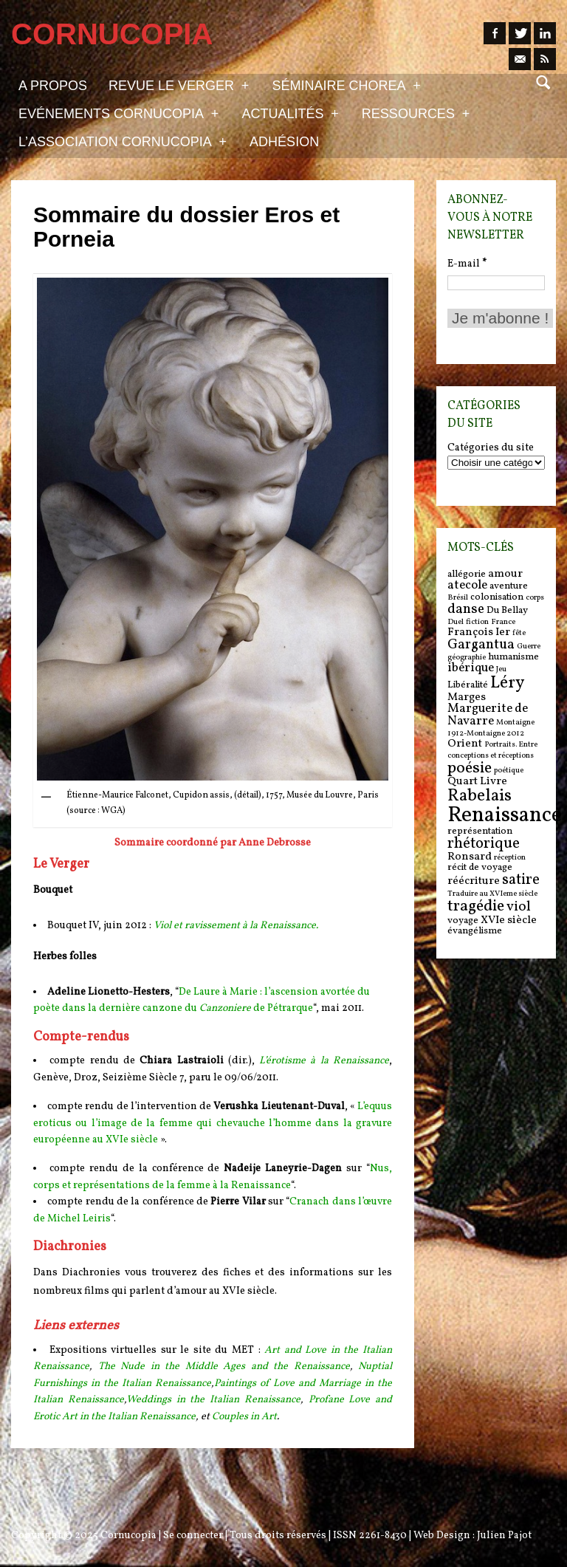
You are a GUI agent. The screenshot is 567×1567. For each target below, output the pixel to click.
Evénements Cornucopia (118, 113)
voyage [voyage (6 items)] (462, 920)
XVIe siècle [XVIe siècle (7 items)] (509, 920)
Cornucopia (128, 1536)
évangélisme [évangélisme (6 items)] (474, 931)
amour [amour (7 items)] (505, 574)
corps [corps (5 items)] (535, 597)
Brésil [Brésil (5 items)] (457, 597)
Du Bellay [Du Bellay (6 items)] (507, 610)
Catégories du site (490, 448)
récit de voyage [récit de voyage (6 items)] (479, 867)
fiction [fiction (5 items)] (477, 622)
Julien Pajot (504, 1536)
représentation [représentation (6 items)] (479, 831)
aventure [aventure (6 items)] (508, 586)
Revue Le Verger (179, 85)
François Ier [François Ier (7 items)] (478, 632)
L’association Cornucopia (122, 141)
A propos (52, 85)
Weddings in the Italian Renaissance (213, 1400)
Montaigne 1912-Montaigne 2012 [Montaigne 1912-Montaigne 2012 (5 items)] (491, 728)
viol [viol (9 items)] (518, 906)
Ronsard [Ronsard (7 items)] (469, 857)
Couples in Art (244, 1417)
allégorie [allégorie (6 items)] (466, 574)
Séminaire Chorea (346, 85)
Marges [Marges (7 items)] (466, 697)
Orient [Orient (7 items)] (464, 744)
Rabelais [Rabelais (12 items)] (479, 796)
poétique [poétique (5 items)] (508, 770)
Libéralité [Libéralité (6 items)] (467, 685)
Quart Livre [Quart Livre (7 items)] (477, 781)
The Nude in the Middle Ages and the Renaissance (224, 1366)
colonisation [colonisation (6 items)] (496, 597)
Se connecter (193, 1536)
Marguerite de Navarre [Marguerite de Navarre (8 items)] (487, 715)
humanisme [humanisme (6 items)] (513, 657)
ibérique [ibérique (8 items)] (470, 668)
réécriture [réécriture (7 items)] (473, 881)
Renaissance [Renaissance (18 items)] (504, 815)
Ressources (416, 113)
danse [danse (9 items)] (465, 609)
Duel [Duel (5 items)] (455, 622)
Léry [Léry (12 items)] (507, 683)
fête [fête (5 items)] (519, 633)
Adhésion (284, 141)
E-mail (467, 264)
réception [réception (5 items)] (510, 857)
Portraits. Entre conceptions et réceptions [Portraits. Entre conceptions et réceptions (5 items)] (492, 750)
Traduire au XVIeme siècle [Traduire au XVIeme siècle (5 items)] (492, 893)
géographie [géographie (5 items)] (466, 657)
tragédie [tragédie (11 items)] (475, 906)
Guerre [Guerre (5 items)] (528, 646)
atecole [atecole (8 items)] (467, 585)
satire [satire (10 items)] (521, 880)
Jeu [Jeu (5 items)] (501, 669)
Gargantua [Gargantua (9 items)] (481, 644)
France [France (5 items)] (503, 622)
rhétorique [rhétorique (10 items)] (483, 844)
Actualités (289, 113)
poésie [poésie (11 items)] (469, 768)
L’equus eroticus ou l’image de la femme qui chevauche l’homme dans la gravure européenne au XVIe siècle (212, 1123)
